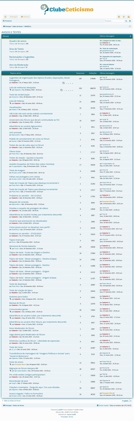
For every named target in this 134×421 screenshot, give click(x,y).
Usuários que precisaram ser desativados (28, 221)
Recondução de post (18, 381)
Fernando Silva (107, 201)
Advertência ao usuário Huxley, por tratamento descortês (35, 214)
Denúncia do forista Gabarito (22, 246)
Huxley (104, 87)
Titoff (103, 374)
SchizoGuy (15, 229)
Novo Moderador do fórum (21, 328)
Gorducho (15, 97)
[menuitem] (119, 17)
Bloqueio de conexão (19, 202)
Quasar (14, 141)
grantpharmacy (107, 50)
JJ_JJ (14, 349)
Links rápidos (5, 17)
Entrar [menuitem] (124, 17)
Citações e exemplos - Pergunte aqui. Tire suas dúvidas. (34, 387)
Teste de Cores (16, 347)
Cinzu (104, 170)
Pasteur (14, 109)
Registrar (27, 21)
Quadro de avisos (17, 41)
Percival (104, 368)
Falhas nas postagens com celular (24, 176)
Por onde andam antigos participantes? (27, 374)
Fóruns (26, 17)
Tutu (103, 58)
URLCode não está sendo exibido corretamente (31, 113)
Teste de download (18, 284)
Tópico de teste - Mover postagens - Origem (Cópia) (32, 277)
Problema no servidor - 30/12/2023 (25, 195)
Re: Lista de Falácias (107, 64)
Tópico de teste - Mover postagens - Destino (29, 265)
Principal (13, 17)
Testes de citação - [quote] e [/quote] (26, 157)
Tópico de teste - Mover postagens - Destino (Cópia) (32, 258)
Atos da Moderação (18, 64)
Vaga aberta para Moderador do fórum (27, 334)
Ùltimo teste (14, 151)
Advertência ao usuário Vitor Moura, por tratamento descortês (37, 322)
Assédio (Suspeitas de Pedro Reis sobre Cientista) (31, 164)
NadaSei (14, 292)
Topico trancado (16, 239)
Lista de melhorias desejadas (22, 87)
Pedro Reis (15, 154)
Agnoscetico (106, 126)
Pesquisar (8, 21)
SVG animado (15, 132)
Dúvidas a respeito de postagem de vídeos (28, 208)
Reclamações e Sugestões (21, 57)
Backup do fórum (17, 303)
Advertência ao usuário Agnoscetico (25, 126)
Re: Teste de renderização (109, 48)
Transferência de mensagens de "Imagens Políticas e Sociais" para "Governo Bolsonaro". (39, 354)
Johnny (104, 208)
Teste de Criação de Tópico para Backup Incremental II (34, 183)
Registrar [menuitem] (129, 17)
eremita (104, 66)
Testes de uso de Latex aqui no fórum (26, 145)
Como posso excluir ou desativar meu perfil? (29, 227)
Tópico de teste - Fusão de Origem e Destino (29, 252)
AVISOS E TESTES (11, 32)
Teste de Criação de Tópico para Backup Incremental (33, 189)
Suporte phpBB (71, 414)
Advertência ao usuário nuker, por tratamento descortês (35, 315)
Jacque (104, 151)
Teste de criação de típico (21, 290)
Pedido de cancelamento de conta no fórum (29, 138)
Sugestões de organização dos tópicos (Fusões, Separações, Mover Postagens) (39, 79)
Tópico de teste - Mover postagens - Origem (29, 271)
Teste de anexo (16, 362)
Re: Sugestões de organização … (111, 56)
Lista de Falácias (16, 101)
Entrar (18, 21)
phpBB (60, 409)
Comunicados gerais (18, 309)
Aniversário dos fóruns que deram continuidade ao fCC (34, 120)
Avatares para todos (18, 296)
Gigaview (17, 90)
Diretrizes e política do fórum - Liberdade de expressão (34, 340)
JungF (104, 107)
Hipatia (104, 387)
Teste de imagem (17, 170)
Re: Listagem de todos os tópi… (111, 40)
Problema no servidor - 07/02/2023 (25, 233)
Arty (62, 412)
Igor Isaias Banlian (21, 371)
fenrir (13, 242)
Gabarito (105, 43)
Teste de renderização (19, 94)
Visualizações (15, 107)
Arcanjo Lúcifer (16, 172)
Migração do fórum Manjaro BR (23, 368)
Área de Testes (16, 48)
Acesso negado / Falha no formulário (26, 393)
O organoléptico (17, 166)
